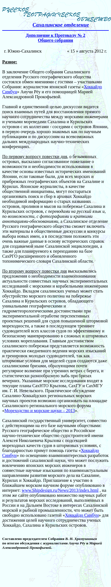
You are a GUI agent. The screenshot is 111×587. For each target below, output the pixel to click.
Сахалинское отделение (60, 25)
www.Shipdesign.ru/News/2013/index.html (60, 490)
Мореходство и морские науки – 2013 (39, 410)
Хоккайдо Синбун (82, 515)
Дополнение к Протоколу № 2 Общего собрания (55, 38)
